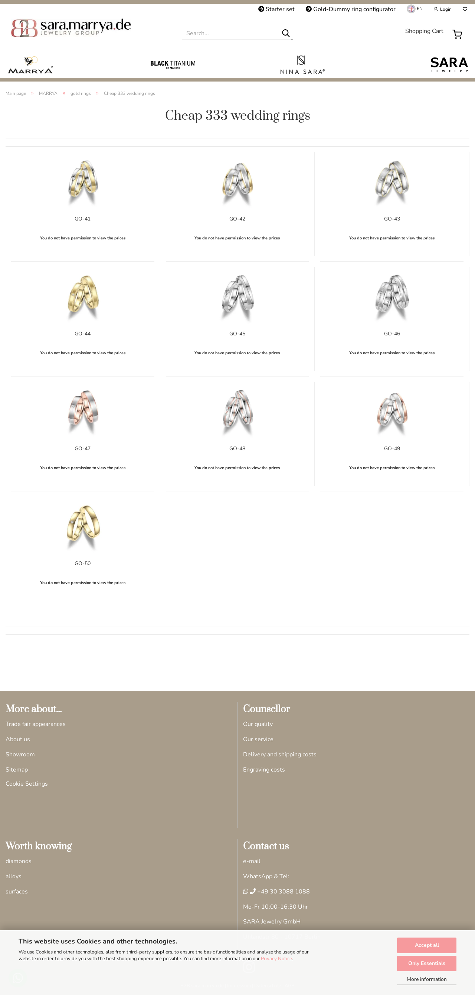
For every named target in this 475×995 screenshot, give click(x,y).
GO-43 (392, 218)
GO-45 (237, 333)
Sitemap (17, 770)
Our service (258, 739)
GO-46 (392, 333)
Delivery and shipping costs (280, 754)
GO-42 (237, 218)
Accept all (427, 945)
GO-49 (392, 448)
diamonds (19, 861)
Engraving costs (264, 770)
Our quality (258, 724)
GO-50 (83, 563)
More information (427, 979)
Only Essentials (426, 963)
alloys (14, 876)
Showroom (20, 754)
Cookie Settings (27, 784)
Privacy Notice (276, 958)
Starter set (276, 9)
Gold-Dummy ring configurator (351, 9)
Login (443, 9)
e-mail (252, 861)
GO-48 (237, 448)
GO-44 (83, 333)
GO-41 (83, 218)
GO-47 (83, 448)
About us (18, 739)
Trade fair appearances (36, 724)
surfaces (17, 892)
